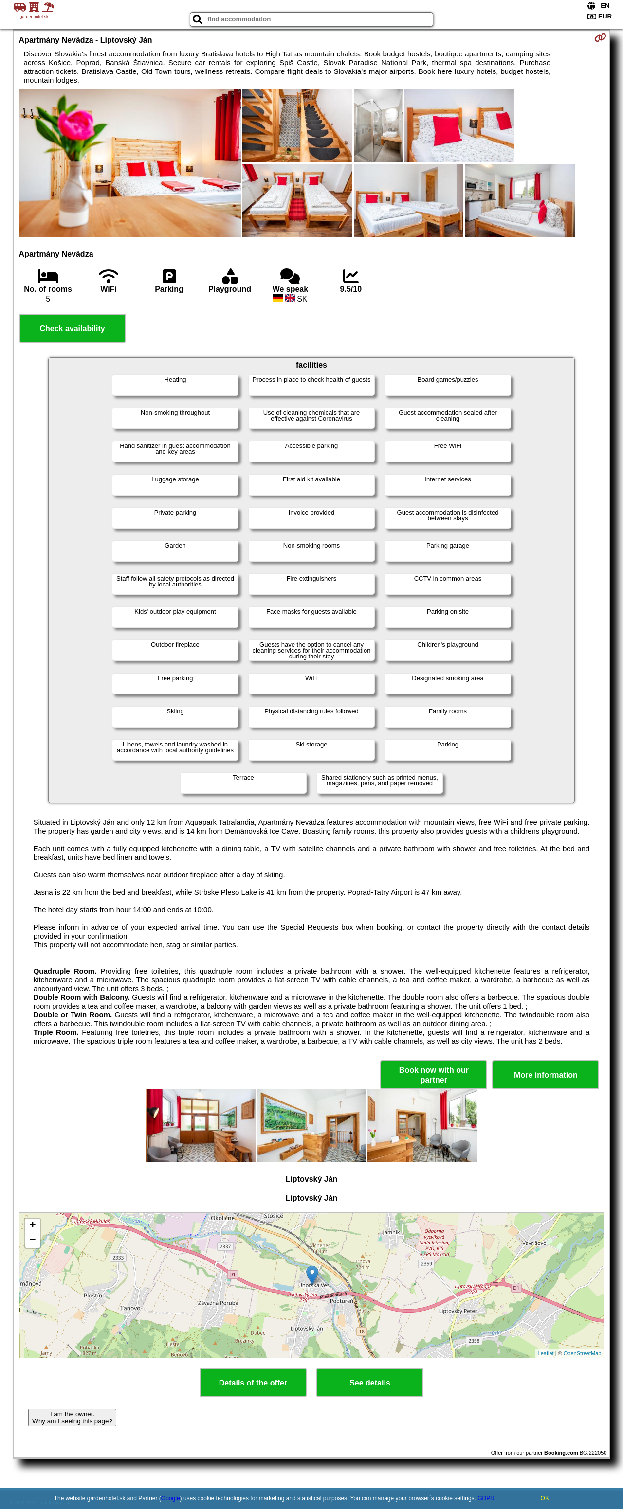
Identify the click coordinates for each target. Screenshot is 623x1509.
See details (369, 1383)
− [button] (32, 1240)
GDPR (486, 1498)
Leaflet (546, 1353)
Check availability (72, 328)
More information (546, 1075)
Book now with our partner (434, 1074)
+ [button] (32, 1226)
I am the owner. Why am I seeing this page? (72, 1417)
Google (170, 1498)
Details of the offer (253, 1383)
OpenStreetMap (583, 1353)
